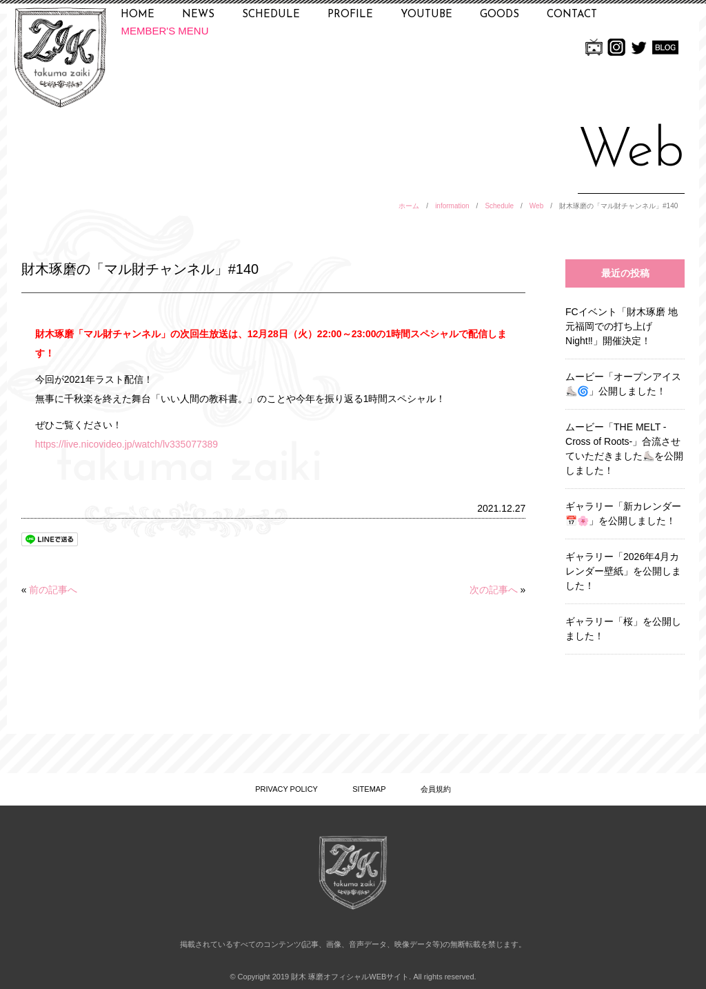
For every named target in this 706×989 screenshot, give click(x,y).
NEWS (198, 15)
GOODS (499, 15)
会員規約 (436, 789)
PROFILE (350, 15)
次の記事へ (494, 589)
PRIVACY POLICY (286, 789)
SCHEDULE (271, 15)
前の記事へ (53, 589)
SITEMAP (368, 789)
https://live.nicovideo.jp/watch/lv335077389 (126, 444)
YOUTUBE (426, 15)
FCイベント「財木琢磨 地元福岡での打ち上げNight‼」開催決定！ (621, 326)
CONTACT (572, 15)
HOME (137, 15)
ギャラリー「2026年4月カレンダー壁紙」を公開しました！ (623, 571)
